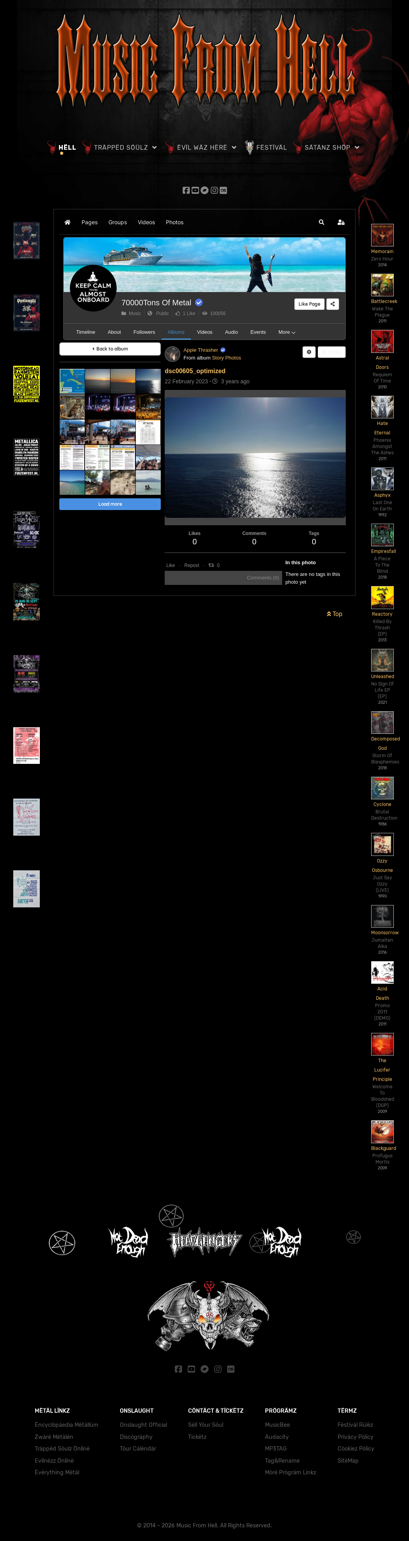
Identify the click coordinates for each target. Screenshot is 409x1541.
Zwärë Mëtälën (54, 1434)
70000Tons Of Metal (156, 301)
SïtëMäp (348, 1458)
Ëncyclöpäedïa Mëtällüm (66, 1422)
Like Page (309, 303)
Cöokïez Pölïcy (356, 1446)
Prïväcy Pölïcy (355, 1434)
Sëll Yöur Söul (205, 1422)
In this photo (300, 561)
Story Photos (226, 357)
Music (131, 312)
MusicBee (277, 1422)
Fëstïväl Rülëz (355, 1422)
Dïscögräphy (136, 1434)
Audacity (277, 1434)
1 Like (186, 312)
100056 (214, 312)
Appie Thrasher (200, 349)
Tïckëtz (197, 1434)
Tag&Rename (282, 1458)
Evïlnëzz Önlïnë (54, 1458)
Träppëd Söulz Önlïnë (62, 1446)
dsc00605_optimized (195, 370)
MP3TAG (276, 1446)
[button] (321, 221)
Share (331, 351)
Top (335, 612)
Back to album (110, 348)
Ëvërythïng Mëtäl (57, 1470)
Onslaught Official (143, 1422)
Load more (110, 503)
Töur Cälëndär (138, 1446)
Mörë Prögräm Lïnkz (290, 1470)
